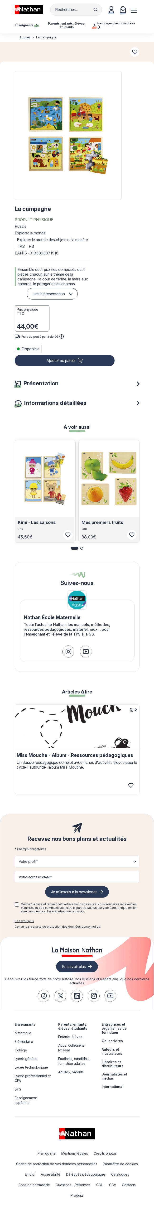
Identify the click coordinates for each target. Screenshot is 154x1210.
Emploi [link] (30, 1174)
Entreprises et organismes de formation (114, 1028)
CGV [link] (112, 1185)
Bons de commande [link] (34, 1185)
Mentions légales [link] (74, 1153)
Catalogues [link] (120, 1174)
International (112, 1087)
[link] (68, 651)
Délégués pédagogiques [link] (86, 1174)
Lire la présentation (49, 293)
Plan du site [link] (47, 1153)
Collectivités (112, 1041)
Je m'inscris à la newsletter (74, 891)
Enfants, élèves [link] (70, 1037)
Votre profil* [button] (28, 861)
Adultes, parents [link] (71, 1072)
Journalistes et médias (114, 1076)
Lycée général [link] (26, 1059)
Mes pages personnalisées (116, 25)
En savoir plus (24, 921)
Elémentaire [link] (24, 1041)
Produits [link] (77, 1195)
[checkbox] (17, 904)
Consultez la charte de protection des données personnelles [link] (57, 926)
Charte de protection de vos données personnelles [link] (56, 1164)
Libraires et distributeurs (112, 1064)
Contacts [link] (129, 1185)
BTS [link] (18, 1089)
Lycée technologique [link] (31, 1067)
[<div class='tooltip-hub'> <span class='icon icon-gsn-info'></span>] (61, 336)
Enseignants (25, 1024)
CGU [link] (99, 1185)
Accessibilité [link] (50, 1174)
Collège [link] (21, 1050)
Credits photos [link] (105, 1153)
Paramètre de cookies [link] (120, 1164)
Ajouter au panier (61, 360)
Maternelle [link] (23, 1033)
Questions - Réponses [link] (73, 1185)
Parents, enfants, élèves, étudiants (72, 1026)
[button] (68, 135)
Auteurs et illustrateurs (112, 1051)
